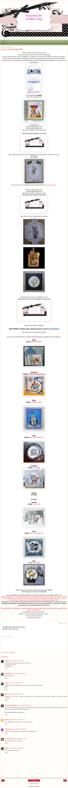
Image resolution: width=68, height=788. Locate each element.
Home (34, 780)
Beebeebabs (8, 673)
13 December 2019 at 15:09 (19, 673)
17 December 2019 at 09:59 (16, 748)
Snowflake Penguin (36, 402)
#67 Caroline (34, 218)
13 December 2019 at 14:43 (17, 660)
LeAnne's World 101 (51, 185)
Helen (6, 683)
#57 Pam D (34, 246)
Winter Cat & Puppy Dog (36, 437)
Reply (6, 668)
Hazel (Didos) (8, 738)
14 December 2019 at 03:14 (25, 705)
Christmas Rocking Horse (36, 374)
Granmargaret (8, 729)
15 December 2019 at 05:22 (20, 729)
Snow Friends (36, 467)
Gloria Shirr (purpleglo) (11, 705)
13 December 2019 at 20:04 (15, 683)
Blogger (37, 786)
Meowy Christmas (36, 341)
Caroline (7, 660)
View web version (34, 783)
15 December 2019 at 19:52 (19, 738)
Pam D (6, 694)
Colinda (7, 719)
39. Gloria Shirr (30, 95)
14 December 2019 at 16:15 (16, 719)
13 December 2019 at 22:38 (16, 694)
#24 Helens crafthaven (34, 270)
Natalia (6, 748)
